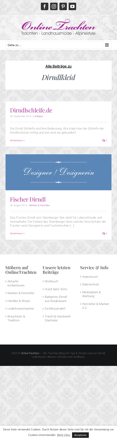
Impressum (90, 276)
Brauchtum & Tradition (16, 318)
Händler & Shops (18, 301)
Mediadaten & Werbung (91, 294)
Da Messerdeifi (55, 308)
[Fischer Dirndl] (58, 172)
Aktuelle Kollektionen (15, 283)
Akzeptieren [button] (80, 435)
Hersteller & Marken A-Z (95, 306)
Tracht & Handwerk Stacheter (57, 318)
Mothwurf (51, 281)
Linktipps (38, 116)
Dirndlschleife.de (31, 110)
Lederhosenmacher (20, 308)
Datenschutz (90, 284)
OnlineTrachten (30, 353)
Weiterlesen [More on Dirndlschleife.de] (16, 140)
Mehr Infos (63, 435)
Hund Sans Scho (56, 289)
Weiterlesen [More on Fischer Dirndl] (16, 233)
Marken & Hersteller (39, 205)
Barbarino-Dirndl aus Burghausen (56, 298)
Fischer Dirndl (27, 199)
